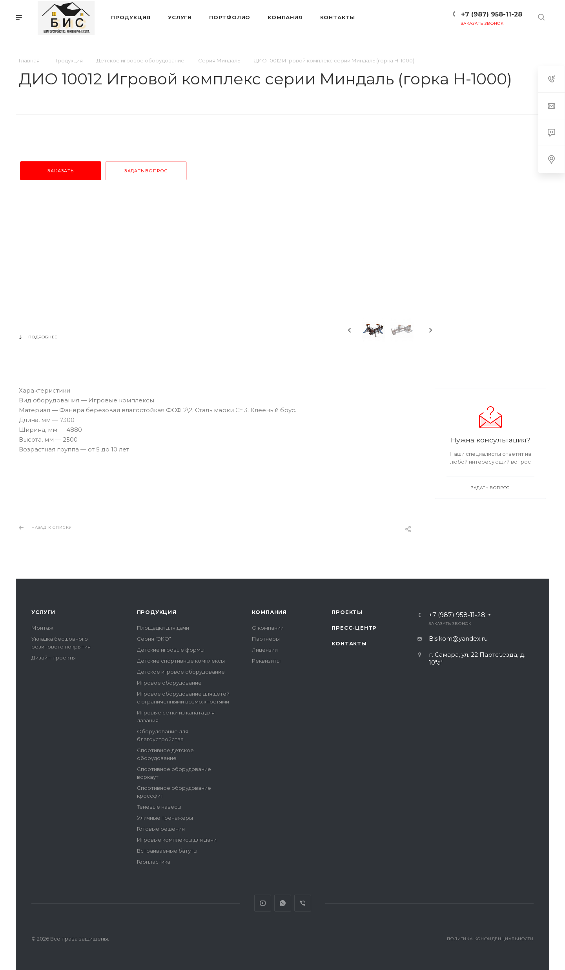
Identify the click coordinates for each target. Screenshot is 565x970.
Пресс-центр (354, 628)
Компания (269, 612)
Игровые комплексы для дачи (177, 840)
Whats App (282, 903)
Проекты (347, 612)
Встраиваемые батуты (167, 851)
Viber (302, 903)
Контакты (349, 643)
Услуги (43, 612)
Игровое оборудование (169, 683)
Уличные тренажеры (165, 818)
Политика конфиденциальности (490, 938)
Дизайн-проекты (53, 657)
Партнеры (266, 639)
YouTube (262, 903)
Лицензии (265, 650)
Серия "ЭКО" (154, 639)
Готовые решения (161, 829)
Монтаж (42, 628)
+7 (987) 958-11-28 (491, 14)
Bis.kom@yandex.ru (458, 638)
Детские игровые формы (170, 650)
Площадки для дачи (163, 628)
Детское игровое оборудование (181, 672)
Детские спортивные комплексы (181, 661)
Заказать (60, 171)
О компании (268, 628)
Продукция (157, 612)
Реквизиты (266, 661)
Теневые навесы (159, 807)
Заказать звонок (482, 24)
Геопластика (153, 862)
